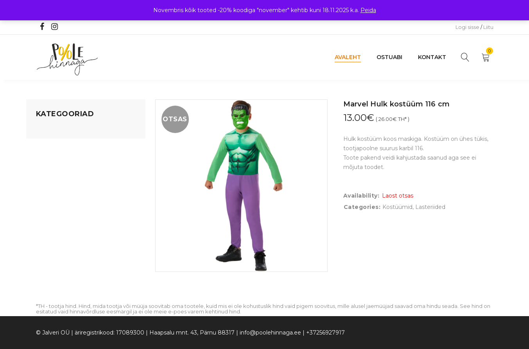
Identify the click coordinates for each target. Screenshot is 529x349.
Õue (42, 204)
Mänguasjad (52, 130)
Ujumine (47, 234)
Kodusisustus (54, 160)
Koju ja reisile (53, 145)
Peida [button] (368, 10)
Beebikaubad (54, 189)
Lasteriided (51, 219)
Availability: (361, 195)
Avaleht (348, 57)
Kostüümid (397, 206)
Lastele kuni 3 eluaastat (68, 174)
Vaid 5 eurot (52, 249)
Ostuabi (389, 57)
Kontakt (432, 57)
